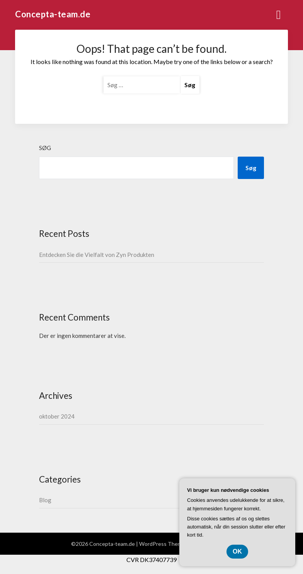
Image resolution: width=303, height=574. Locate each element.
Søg (45, 147)
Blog (45, 499)
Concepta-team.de (52, 14)
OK (237, 551)
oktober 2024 (57, 416)
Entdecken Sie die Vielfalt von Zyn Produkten (96, 254)
